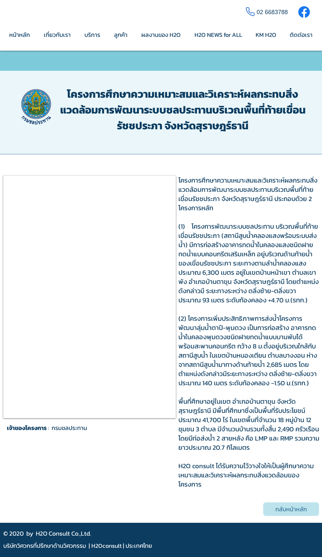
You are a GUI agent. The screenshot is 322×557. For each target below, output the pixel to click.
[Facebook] (304, 12)
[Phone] (250, 11)
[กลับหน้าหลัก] (291, 509)
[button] (89, 297)
